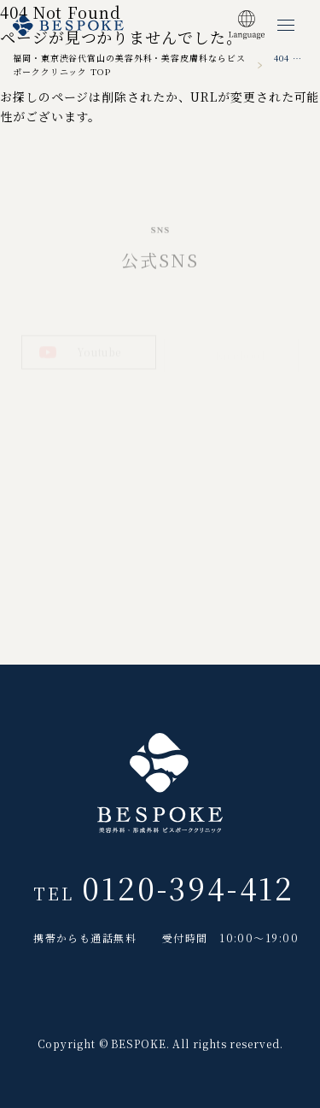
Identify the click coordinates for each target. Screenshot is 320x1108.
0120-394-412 (188, 894)
